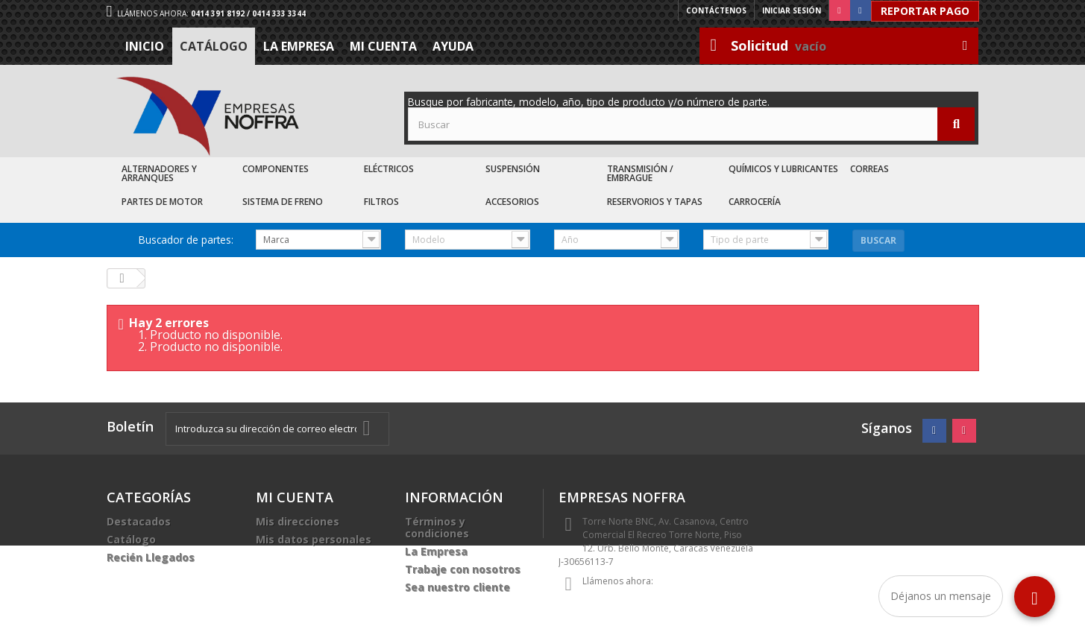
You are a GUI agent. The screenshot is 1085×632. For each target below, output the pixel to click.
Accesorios (512, 201)
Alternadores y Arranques (159, 173)
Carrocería (755, 201)
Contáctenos (716, 10)
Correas (869, 168)
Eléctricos (389, 168)
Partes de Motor (162, 201)
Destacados (139, 521)
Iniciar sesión (791, 10)
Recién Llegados (151, 557)
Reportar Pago (925, 11)
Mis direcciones (297, 521)
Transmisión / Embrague (640, 173)
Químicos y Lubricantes (783, 168)
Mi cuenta (383, 46)
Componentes (275, 168)
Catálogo (214, 46)
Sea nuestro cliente (457, 587)
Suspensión (512, 168)
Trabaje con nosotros (463, 569)
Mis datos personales (313, 539)
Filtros (381, 201)
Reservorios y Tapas (654, 201)
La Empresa (298, 46)
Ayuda (453, 46)
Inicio (144, 46)
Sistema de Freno (282, 201)
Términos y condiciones (437, 527)
